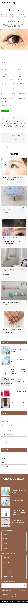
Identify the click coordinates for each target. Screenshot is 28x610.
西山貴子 (4, 458)
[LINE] (5, 111)
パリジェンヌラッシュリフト (17, 24)
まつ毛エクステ (6, 24)
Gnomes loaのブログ (18, 25)
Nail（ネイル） (6, 237)
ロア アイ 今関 (10, 117)
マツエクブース (7, 274)
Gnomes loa (6, 123)
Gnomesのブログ (9, 239)
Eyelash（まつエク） (8, 25)
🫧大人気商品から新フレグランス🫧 (18, 360)
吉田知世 (4, 462)
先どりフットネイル (8, 305)
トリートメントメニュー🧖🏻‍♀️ (17, 402)
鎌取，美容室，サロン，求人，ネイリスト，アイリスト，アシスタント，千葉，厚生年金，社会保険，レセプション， (14, 125)
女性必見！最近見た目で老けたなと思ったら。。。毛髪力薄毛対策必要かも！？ (18, 371)
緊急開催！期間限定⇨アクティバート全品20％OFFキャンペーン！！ (18, 381)
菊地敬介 (4, 453)
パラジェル (11, 123)
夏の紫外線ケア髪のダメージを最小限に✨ (18, 350)
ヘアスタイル (5, 417)
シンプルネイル (7, 332)
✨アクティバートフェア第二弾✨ (18, 392)
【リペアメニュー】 (8, 213)
